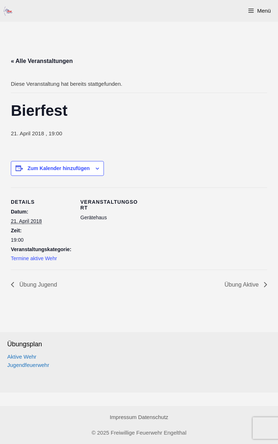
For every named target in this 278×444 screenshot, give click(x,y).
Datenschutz (153, 417)
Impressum (123, 417)
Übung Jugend (37, 285)
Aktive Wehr (22, 357)
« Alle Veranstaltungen (42, 61)
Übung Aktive (242, 285)
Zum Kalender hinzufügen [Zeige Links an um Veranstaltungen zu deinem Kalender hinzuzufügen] (59, 168)
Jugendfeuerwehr (28, 365)
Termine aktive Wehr (34, 258)
